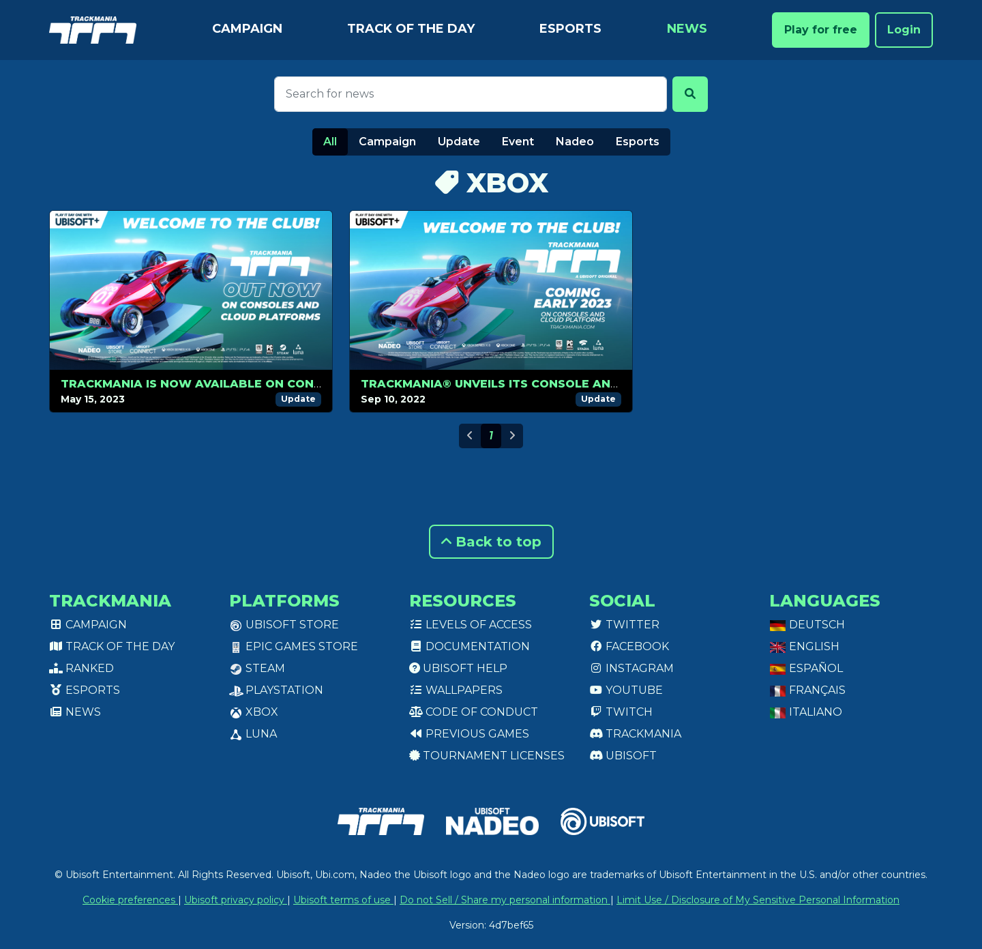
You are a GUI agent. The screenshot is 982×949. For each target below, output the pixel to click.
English (804, 646)
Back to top (491, 542)
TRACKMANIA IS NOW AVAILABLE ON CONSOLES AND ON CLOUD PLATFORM (292, 383)
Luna (253, 733)
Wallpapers (456, 690)
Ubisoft (623, 755)
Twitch (621, 711)
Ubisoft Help (458, 668)
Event (518, 141)
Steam (257, 668)
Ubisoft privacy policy (235, 900)
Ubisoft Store (284, 624)
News (687, 28)
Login (904, 29)
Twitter (624, 624)
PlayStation (276, 690)
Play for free (820, 29)
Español (806, 668)
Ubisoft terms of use (343, 900)
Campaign (247, 28)
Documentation (469, 646)
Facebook (629, 646)
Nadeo (575, 141)
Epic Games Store (293, 646)
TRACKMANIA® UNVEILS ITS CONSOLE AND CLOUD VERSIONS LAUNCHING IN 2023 (606, 383)
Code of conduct (473, 711)
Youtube (626, 690)
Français (807, 690)
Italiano (805, 711)
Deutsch (807, 624)
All (330, 141)
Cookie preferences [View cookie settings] (130, 900)
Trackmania (635, 733)
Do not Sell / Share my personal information (505, 900)
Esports (570, 28)
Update (459, 141)
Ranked (81, 668)
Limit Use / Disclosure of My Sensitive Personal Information (757, 900)
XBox (253, 711)
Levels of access (470, 624)
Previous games (469, 733)
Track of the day (411, 28)
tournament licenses (487, 755)
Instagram (631, 668)
